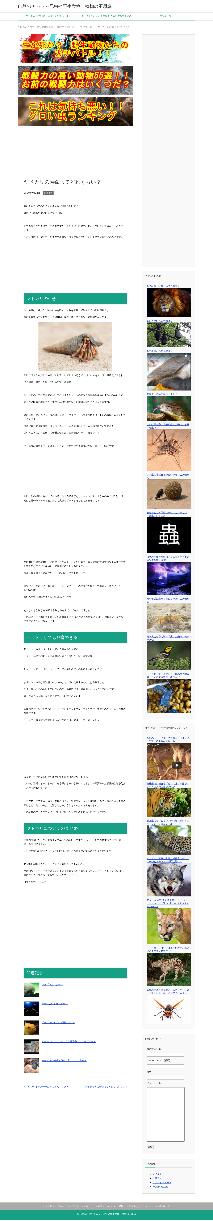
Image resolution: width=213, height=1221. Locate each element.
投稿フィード (160, 1179)
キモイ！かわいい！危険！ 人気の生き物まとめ (106, 16)
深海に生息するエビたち (55, 1004)
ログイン (157, 1174)
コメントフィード (162, 1183)
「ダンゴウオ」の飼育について (58, 1023)
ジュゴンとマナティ (52, 985)
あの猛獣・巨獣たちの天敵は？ (163, 287)
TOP (47, 27)
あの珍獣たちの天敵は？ (160, 351)
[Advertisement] (75, 149)
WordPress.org (160, 1187)
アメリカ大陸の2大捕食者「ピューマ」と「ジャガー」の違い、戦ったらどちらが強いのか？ (169, 904)
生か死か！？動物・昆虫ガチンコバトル (47, 16)
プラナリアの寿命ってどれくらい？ (104, 1087)
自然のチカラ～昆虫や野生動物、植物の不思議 (74, 6)
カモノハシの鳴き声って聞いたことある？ (64, 1061)
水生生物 (48, 193)
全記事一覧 (166, 16)
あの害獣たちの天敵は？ (160, 321)
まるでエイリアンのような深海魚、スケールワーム (69, 1042)
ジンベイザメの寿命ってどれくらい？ (48, 1087)
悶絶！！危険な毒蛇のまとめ (162, 395)
